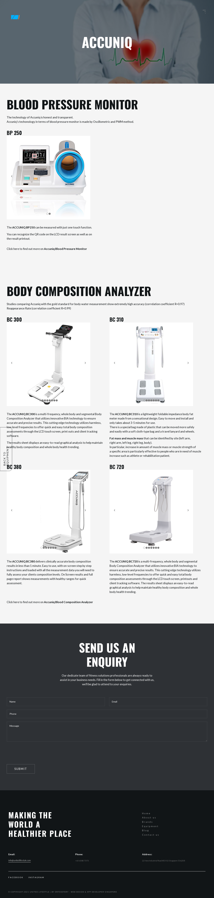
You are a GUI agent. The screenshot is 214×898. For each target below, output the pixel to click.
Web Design (77, 892)
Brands (147, 822)
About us (149, 817)
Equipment (150, 826)
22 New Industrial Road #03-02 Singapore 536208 (163, 860)
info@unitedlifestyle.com (19, 860)
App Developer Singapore (102, 892)
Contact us (150, 834)
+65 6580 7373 (82, 860)
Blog (145, 830)
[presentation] (32, 751)
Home (146, 813)
